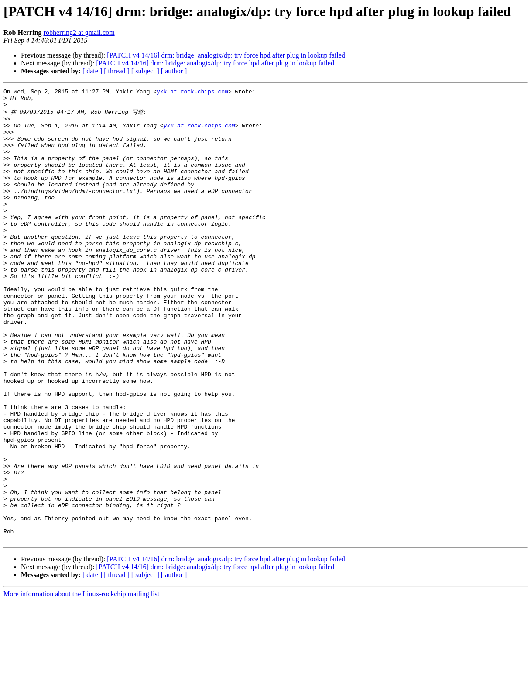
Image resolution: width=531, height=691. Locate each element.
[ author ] (174, 71)
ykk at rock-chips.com (192, 92)
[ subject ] (145, 71)
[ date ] (92, 71)
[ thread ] (117, 71)
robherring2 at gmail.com (79, 32)
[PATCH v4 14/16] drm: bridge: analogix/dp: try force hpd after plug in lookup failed (226, 55)
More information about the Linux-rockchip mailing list (81, 683)
